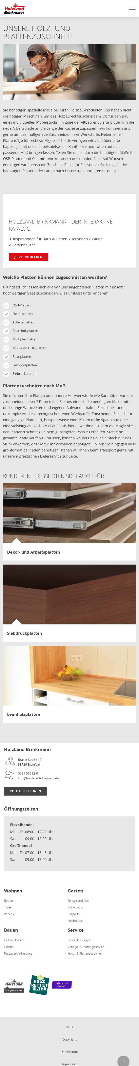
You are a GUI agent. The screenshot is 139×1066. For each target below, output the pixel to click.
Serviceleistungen (79, 940)
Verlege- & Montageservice (86, 947)
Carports (74, 914)
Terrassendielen (78, 901)
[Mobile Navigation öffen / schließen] (131, 9)
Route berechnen (25, 791)
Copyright (69, 1039)
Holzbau (9, 947)
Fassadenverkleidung (18, 953)
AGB (69, 1027)
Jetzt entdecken (28, 257)
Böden (8, 901)
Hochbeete (75, 921)
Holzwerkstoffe (14, 940)
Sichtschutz (75, 907)
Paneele (9, 914)
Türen (8, 907)
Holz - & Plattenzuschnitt (84, 953)
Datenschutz (69, 1052)
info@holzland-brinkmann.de (38, 778)
